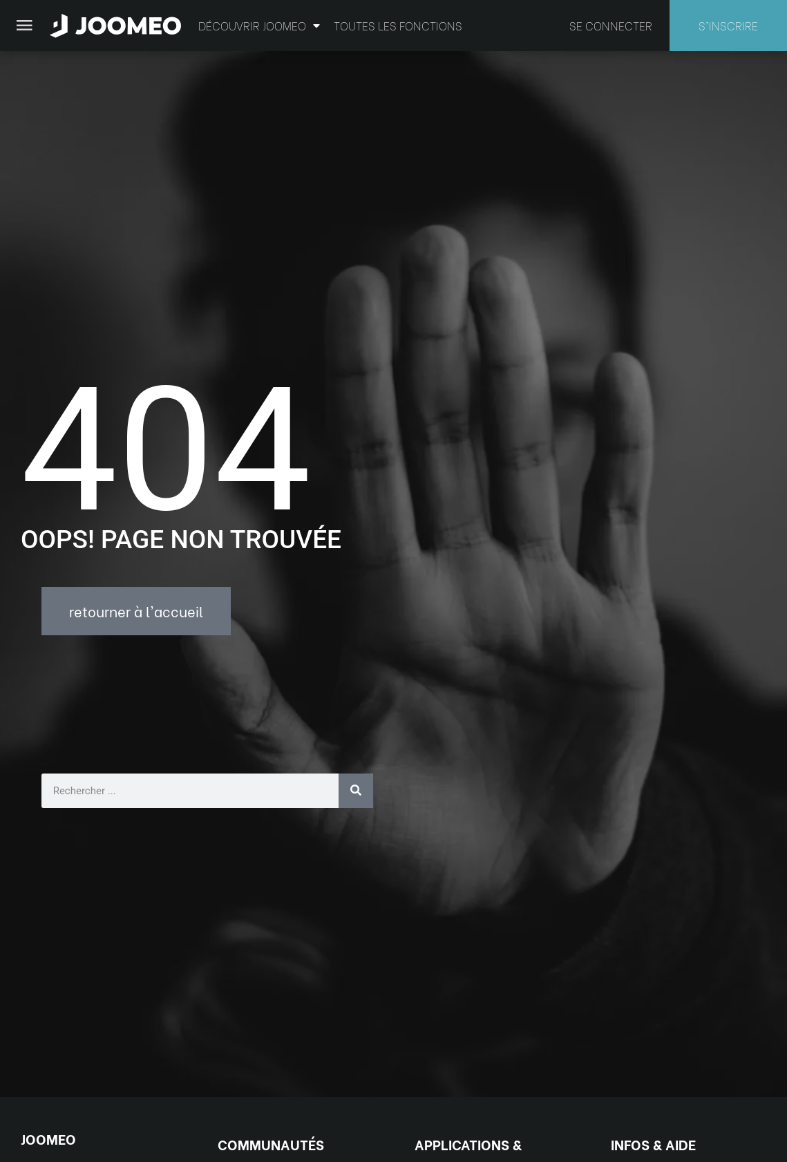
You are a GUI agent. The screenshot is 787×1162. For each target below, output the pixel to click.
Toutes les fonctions (398, 25)
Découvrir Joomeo (259, 25)
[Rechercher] (356, 791)
